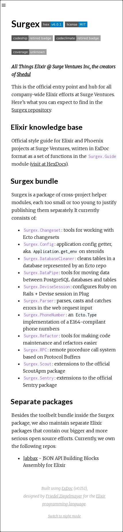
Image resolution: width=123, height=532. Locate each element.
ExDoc (67, 488)
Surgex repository (31, 110)
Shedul (24, 74)
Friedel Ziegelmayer (64, 496)
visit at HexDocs (48, 164)
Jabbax (30, 458)
